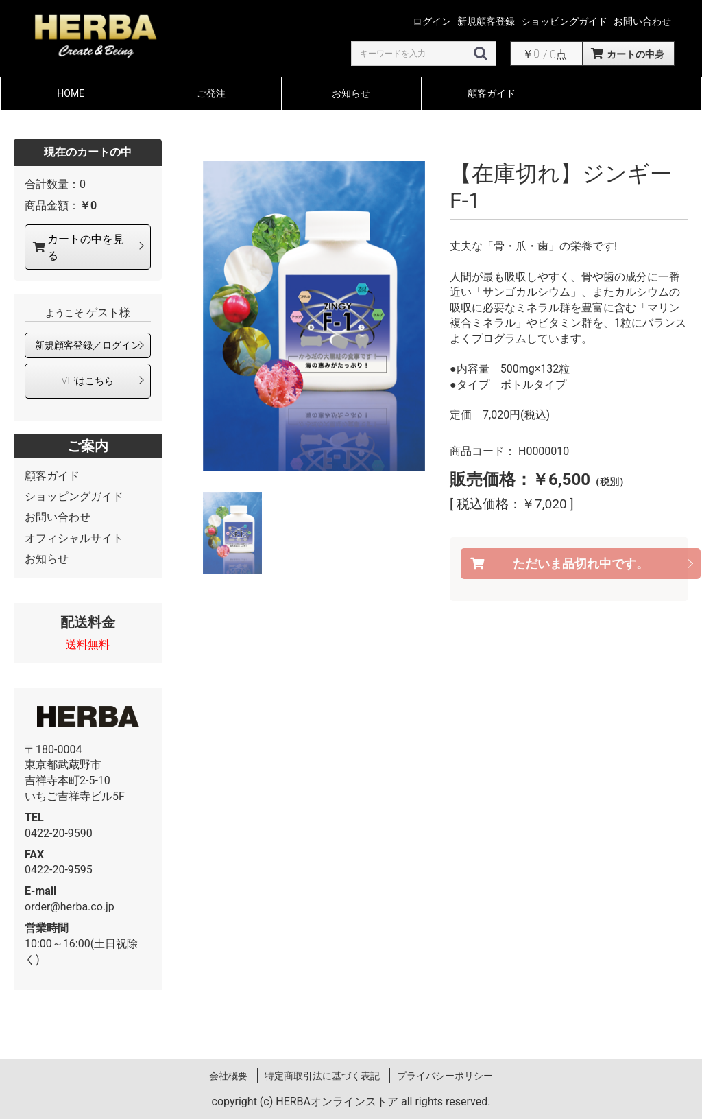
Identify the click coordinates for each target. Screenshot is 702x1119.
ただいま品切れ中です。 (581, 563)
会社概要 (228, 1075)
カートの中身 (635, 54)
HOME (70, 93)
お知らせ (351, 93)
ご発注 (211, 93)
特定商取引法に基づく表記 (322, 1075)
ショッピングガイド (74, 496)
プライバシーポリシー (445, 1075)
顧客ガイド (492, 93)
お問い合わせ (57, 516)
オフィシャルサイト (74, 538)
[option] (314, 316)
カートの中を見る (85, 247)
